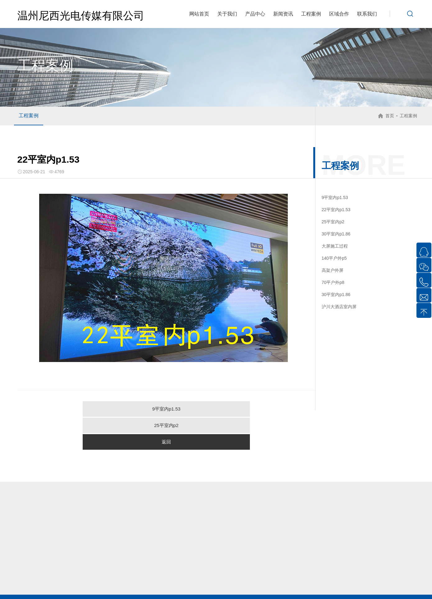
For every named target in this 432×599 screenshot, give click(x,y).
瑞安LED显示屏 (248, 583)
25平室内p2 (166, 408)
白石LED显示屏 (394, 576)
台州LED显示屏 (248, 590)
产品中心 (255, 13)
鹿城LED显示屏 (114, 583)
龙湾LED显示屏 (148, 583)
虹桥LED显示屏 (128, 576)
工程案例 (311, 13)
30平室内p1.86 (336, 233)
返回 (248, 408)
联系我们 (367, 13)
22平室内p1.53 (336, 209)
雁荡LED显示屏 (161, 576)
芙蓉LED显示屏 (194, 576)
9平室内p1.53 (84, 408)
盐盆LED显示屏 (327, 576)
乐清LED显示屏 (48, 583)
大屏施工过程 (335, 246)
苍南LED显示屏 (381, 583)
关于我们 (227, 13)
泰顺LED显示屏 (214, 590)
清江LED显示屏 (227, 576)
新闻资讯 (283, 13)
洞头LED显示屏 (214, 583)
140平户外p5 (334, 258)
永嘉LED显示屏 (314, 583)
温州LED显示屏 (81, 583)
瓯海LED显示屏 (181, 583)
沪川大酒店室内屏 (339, 306)
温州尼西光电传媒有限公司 (80, 15)
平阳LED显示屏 (348, 583)
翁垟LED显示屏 (361, 576)
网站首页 (199, 13)
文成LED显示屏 (181, 590)
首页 (388, 115)
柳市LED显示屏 (56, 576)
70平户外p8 (333, 282)
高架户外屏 (332, 270)
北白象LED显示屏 (92, 576)
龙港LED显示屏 (281, 583)
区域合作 (339, 13)
